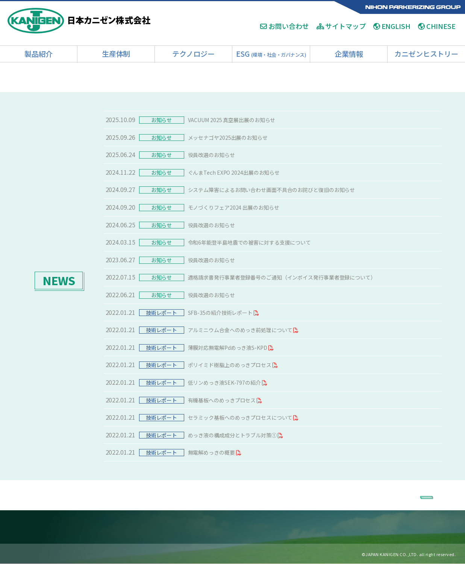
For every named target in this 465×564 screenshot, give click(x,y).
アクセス (76, 554)
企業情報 (349, 53)
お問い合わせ (284, 26)
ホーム (19, 554)
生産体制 (116, 53)
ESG (271, 53)
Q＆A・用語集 (46, 554)
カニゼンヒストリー (426, 53)
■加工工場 (104, 527)
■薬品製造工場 (144, 527)
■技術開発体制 (188, 527)
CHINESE (437, 26)
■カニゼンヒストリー (383, 527)
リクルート (101, 554)
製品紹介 (38, 53)
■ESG (282, 527)
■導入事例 (228, 527)
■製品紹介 (70, 527)
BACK (415, 494)
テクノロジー (193, 53)
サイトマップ (341, 26)
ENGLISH (391, 26)
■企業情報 (336, 527)
